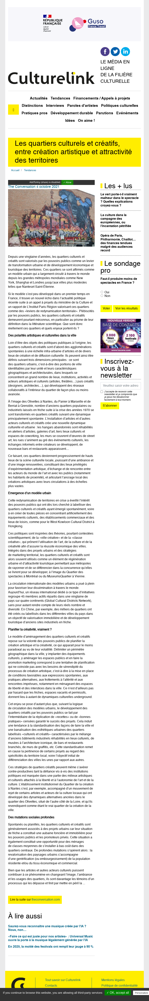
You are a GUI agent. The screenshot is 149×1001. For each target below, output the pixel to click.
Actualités (39, 98)
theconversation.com (46, 899)
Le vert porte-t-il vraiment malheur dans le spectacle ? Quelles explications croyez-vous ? (119, 200)
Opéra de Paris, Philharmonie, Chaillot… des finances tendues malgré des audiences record (118, 243)
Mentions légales (113, 980)
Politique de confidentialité (119, 985)
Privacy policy (76, 997)
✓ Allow (67, 182)
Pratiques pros (35, 113)
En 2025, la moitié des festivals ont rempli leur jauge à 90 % (50, 946)
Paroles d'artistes (82, 106)
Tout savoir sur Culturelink (62, 980)
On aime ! (86, 121)
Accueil (15, 170)
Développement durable (72, 113)
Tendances (60, 98)
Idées (70, 121)
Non (107, 296)
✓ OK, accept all (117, 992)
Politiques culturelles (119, 106)
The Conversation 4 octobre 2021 (33, 187)
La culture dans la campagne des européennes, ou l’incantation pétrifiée (115, 221)
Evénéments (127, 113)
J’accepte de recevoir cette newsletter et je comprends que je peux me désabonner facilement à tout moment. (120, 396)
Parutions (104, 113)
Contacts (51, 985)
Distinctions (32, 106)
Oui (107, 292)
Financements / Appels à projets (101, 98)
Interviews (55, 106)
